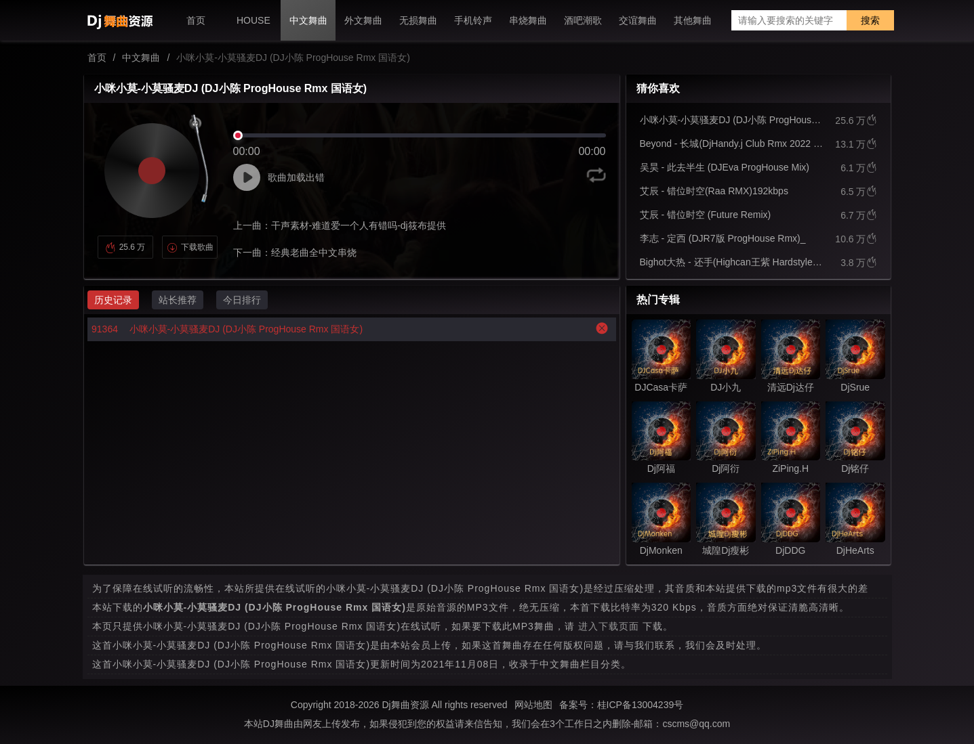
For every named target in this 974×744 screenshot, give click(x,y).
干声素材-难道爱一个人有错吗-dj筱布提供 (358, 225)
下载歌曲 (190, 247)
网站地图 (533, 704)
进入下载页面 (608, 626)
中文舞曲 (141, 57)
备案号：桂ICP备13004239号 (621, 704)
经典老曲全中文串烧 (314, 252)
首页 (96, 57)
